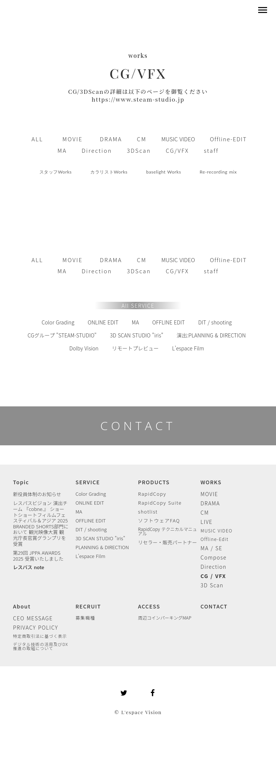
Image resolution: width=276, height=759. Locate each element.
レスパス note (28, 567)
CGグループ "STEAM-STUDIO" (62, 335)
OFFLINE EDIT (168, 322)
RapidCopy (152, 493)
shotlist (148, 511)
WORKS (211, 482)
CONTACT (138, 425)
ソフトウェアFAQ (159, 520)
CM (205, 512)
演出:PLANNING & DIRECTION (211, 335)
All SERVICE (137, 305)
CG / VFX (213, 575)
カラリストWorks (108, 172)
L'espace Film (188, 348)
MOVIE (209, 493)
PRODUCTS (154, 482)
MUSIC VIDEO (217, 530)
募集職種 (85, 618)
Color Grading (58, 322)
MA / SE (212, 548)
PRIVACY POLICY (35, 627)
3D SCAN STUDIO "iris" (136, 335)
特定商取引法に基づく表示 (40, 636)
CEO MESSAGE (33, 618)
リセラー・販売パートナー (167, 542)
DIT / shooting (215, 322)
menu (263, 10)
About (21, 606)
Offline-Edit (215, 539)
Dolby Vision (84, 348)
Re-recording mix (218, 172)
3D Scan (212, 585)
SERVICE (87, 482)
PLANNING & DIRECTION (102, 547)
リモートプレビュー (135, 348)
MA (135, 322)
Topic (21, 482)
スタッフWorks (55, 172)
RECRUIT (88, 606)
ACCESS (149, 606)
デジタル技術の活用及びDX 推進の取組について (40, 646)
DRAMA (210, 503)
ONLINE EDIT (103, 322)
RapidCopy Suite (160, 502)
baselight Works (163, 172)
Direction (214, 566)
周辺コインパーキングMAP (165, 618)
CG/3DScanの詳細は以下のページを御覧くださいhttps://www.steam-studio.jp (138, 95)
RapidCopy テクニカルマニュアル (167, 531)
